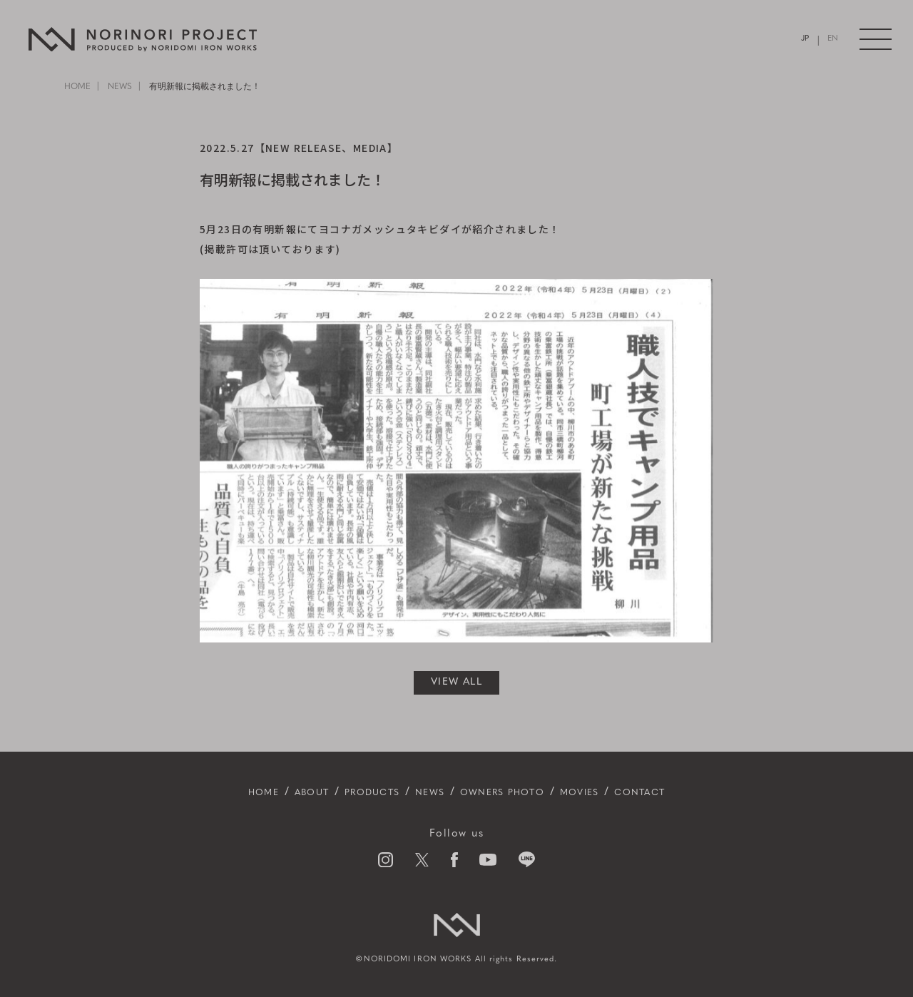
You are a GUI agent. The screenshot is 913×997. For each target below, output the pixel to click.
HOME (77, 87)
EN (831, 39)
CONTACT (678, 792)
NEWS (120, 87)
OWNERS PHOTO (511, 792)
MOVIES (606, 792)
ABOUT (279, 792)
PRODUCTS (353, 792)
